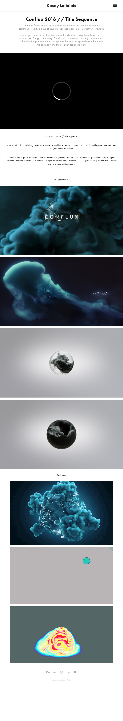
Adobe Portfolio (67, 680)
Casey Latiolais (61, 5)
